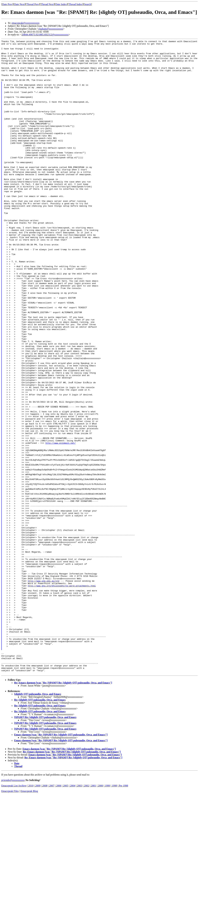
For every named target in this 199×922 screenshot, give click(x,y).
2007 (51, 912)
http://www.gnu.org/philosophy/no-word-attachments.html (62, 695)
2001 (93, 912)
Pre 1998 (123, 912)
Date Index (61, 4)
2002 (86, 912)
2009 (37, 912)
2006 (58, 912)
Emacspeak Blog (29, 918)
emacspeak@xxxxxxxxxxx (25, 23)
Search (87, 4)
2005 (65, 912)
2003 (79, 912)
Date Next (19, 4)
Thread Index (75, 4)
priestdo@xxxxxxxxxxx (13, 907)
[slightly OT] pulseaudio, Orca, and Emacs (37, 820)
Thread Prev (32, 4)
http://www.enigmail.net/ (60, 523)
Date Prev (7, 4)
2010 (31, 912)
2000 (100, 912)
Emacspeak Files (10, 918)
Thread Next (47, 4)
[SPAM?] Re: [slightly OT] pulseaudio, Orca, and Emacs (45, 844)
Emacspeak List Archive (13, 912)
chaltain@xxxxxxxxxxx (50, 28)
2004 (72, 912)
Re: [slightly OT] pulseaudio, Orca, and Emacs (40, 826)
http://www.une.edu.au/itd (43, 689)
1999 (107, 912)
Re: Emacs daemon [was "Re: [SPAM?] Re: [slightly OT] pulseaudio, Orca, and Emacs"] (63, 809)
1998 (114, 912)
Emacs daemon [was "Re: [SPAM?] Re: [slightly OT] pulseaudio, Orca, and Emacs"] (60, 861)
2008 (44, 912)
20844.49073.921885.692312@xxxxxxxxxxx (45, 34)
